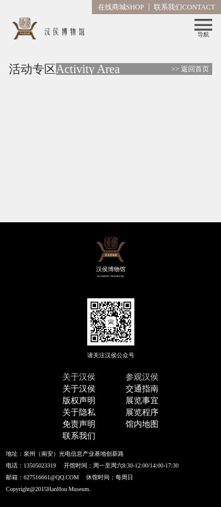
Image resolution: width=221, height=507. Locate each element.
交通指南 (142, 388)
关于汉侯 (78, 388)
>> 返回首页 (190, 69)
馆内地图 (142, 424)
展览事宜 (142, 400)
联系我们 (78, 436)
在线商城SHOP (121, 7)
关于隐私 (78, 412)
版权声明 (78, 400)
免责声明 (78, 424)
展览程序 (142, 412)
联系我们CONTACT (184, 7)
